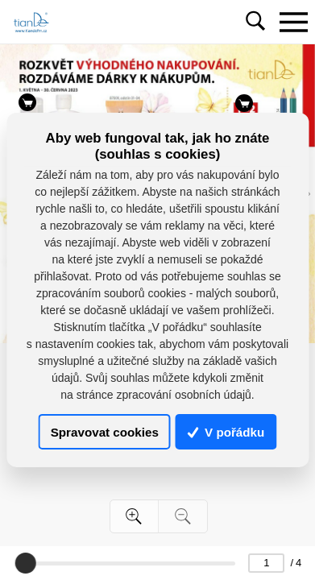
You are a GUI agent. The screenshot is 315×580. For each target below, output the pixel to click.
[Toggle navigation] (293, 22)
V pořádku (226, 431)
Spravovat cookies (105, 431)
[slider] (25, 563)
